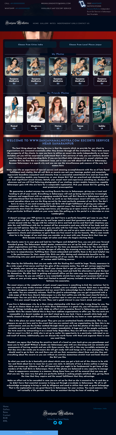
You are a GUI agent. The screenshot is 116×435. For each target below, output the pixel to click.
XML (5, 421)
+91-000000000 (17, 3)
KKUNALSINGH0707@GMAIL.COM (56, 3)
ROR (5, 418)
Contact (6, 415)
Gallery (44, 23)
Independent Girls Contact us (73, 23)
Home (36, 23)
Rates (53, 23)
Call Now (29, 433)
